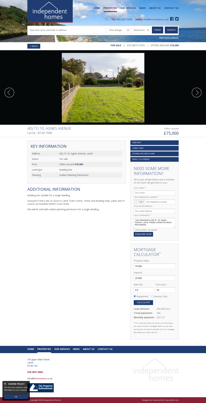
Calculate (143, 302)
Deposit (138, 272)
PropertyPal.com (171, 400)
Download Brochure (143, 153)
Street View (137, 148)
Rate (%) (138, 284)
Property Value (141, 260)
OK (16, 397)
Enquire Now (143, 234)
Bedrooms (139, 30)
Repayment (142, 296)
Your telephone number (146, 197)
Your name (140, 188)
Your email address (143, 206)
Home (97, 7)
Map (136, 142)
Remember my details (146, 230)
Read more (8, 392)
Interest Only (160, 296)
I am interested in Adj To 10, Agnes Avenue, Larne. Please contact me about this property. (154, 223)
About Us (155, 7)
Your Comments (142, 215)
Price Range (115, 30)
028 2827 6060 (124, 19)
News (142, 7)
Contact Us (171, 7)
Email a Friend (141, 159)
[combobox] (139, 202)
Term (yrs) (160, 284)
